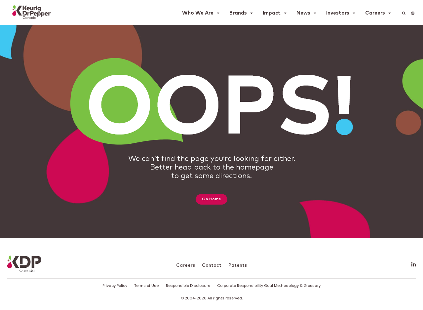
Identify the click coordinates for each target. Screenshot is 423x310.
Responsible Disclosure (188, 285)
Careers (375, 13)
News (303, 13)
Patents (237, 265)
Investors (337, 13)
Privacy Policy (114, 285)
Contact (211, 265)
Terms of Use (146, 285)
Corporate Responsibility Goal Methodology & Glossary (269, 285)
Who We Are (197, 13)
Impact (272, 13)
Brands (238, 13)
